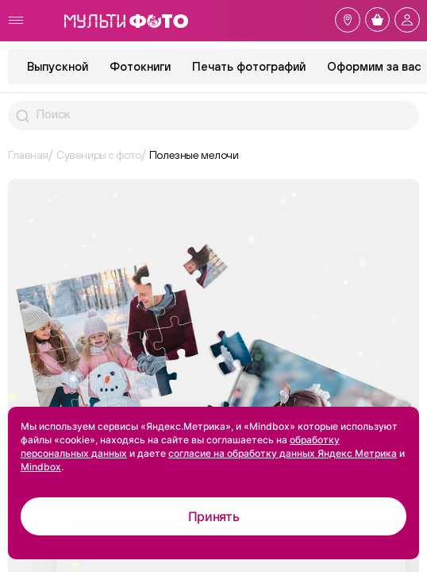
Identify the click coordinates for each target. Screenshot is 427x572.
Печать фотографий (249, 66)
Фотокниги (140, 66)
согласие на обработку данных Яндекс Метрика (282, 453)
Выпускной (57, 66)
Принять (214, 516)
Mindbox (41, 467)
